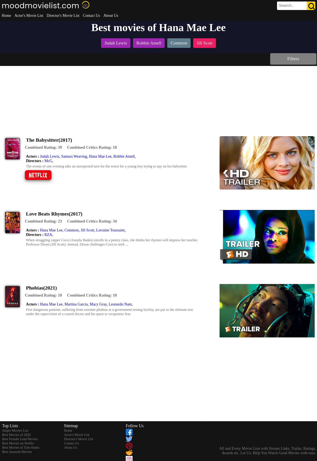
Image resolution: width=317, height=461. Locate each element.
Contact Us (91, 15)
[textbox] (286, 5)
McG (48, 161)
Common (71, 230)
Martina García (76, 304)
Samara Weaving (74, 156)
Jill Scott (87, 230)
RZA (48, 235)
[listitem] (116, 43)
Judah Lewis (49, 156)
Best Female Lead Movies (20, 439)
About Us (110, 15)
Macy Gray (98, 304)
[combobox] (286, 5)
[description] (43, 147)
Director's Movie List (63, 15)
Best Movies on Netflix (18, 443)
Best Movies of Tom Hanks (20, 447)
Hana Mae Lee (100, 156)
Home (6, 15)
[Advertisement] (158, 98)
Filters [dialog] (293, 58)
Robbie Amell (124, 156)
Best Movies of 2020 (16, 435)
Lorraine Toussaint (110, 230)
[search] (296, 5)
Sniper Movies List (15, 430)
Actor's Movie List (28, 15)
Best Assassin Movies (17, 452)
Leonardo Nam (120, 304)
